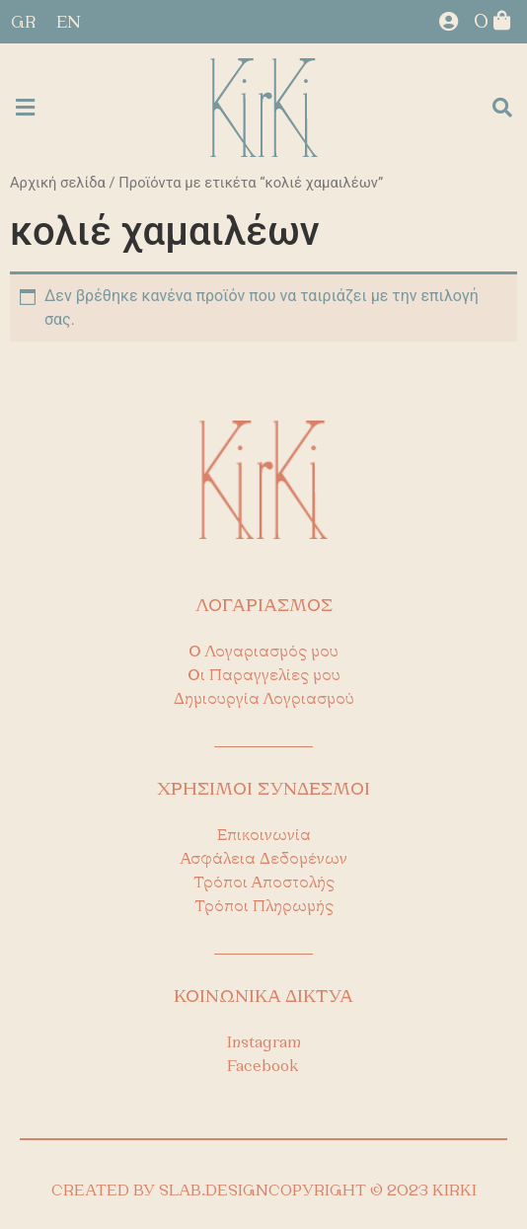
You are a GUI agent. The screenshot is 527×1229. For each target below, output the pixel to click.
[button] (24, 108)
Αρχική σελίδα (58, 183)
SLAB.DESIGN (213, 1191)
